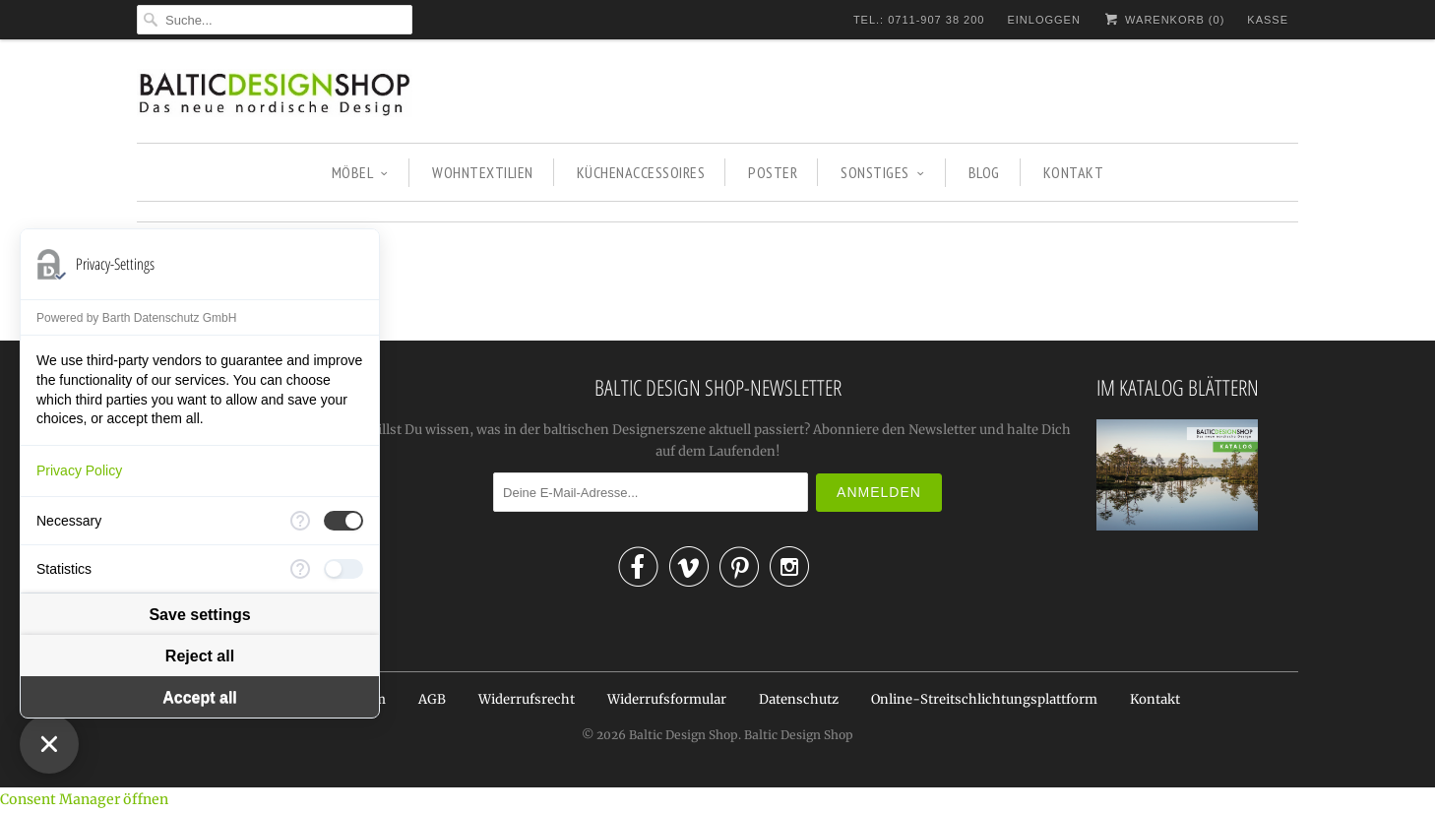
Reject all (199, 656)
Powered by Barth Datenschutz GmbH (136, 318)
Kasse (1267, 20)
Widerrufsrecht (526, 699)
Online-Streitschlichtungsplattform (984, 699)
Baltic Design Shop (683, 734)
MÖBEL (360, 172)
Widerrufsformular (666, 699)
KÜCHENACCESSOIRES (641, 172)
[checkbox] (343, 521)
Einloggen (1043, 20)
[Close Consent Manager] (49, 744)
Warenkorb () (1163, 19)
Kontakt (1155, 699)
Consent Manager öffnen (84, 799)
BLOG (984, 172)
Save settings (199, 614)
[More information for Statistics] (300, 569)
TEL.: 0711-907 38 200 (919, 20)
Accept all (199, 697)
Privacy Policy (79, 470)
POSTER (772, 172)
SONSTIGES (882, 172)
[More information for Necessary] (300, 520)
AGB (432, 699)
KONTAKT (1073, 172)
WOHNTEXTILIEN (482, 172)
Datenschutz (799, 699)
